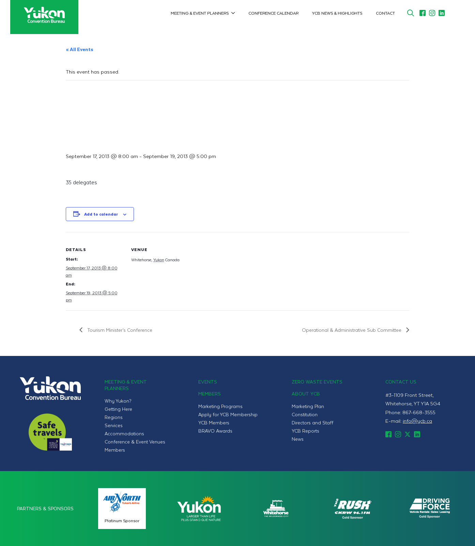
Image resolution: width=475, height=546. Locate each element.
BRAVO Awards (215, 431)
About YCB (306, 393)
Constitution (305, 414)
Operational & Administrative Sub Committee (352, 330)
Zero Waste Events (317, 382)
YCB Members (213, 422)
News (298, 439)
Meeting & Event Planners (200, 13)
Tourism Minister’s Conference (119, 330)
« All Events (79, 49)
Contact (385, 13)
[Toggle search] (410, 13)
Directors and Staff (312, 422)
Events (207, 382)
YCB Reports (305, 431)
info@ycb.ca (417, 421)
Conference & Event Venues (135, 442)
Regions (114, 417)
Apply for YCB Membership (228, 414)
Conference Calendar (273, 13)
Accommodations (124, 433)
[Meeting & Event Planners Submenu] (235, 13)
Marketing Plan (308, 406)
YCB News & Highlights (337, 13)
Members (115, 450)
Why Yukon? (118, 401)
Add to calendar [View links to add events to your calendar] (101, 213)
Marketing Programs (220, 406)
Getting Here (118, 409)
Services (114, 425)
